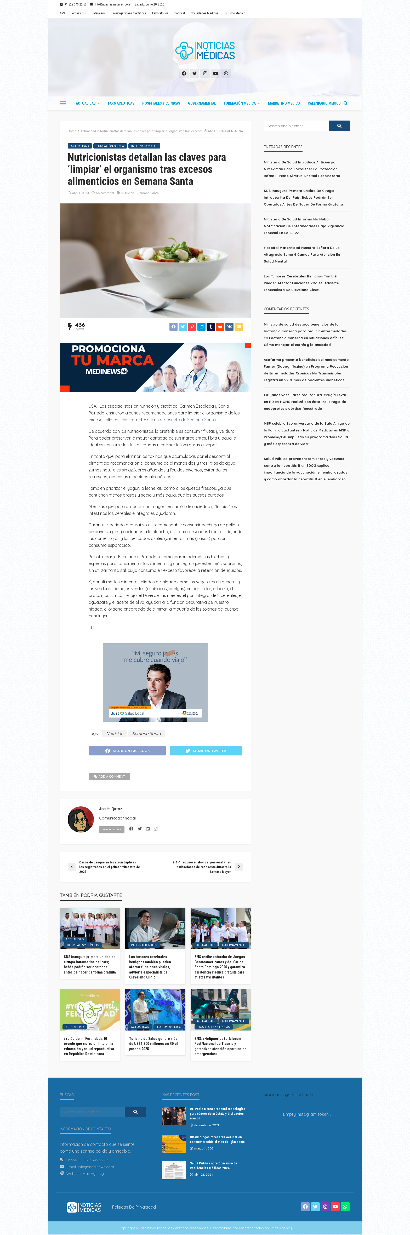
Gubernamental (202, 103)
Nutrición (127, 193)
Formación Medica (240, 103)
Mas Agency (93, 1174)
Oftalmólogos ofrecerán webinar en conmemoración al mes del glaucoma (217, 1139)
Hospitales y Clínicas (161, 103)
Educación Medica (110, 146)
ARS (62, 13)
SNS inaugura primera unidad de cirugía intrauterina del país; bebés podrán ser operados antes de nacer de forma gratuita (90, 965)
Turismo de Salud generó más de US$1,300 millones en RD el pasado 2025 (153, 1044)
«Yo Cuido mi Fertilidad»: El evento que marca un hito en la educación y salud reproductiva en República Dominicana (89, 1046)
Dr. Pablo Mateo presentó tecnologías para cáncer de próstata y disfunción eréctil (217, 1114)
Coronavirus (78, 13)
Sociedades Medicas (204, 13)
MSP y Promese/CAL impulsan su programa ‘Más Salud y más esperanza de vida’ (306, 437)
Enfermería (99, 13)
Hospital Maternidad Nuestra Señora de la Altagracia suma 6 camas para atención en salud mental (302, 254)
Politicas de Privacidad (134, 1207)
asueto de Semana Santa (191, 419)
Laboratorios (160, 13)
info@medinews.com (96, 1167)
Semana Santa (148, 193)
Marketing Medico (284, 103)
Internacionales (144, 146)
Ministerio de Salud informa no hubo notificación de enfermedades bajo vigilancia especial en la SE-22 (304, 226)
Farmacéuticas (121, 103)
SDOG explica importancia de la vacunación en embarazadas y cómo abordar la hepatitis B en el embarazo (305, 472)
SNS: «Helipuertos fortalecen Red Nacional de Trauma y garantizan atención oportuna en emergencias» (221, 1046)
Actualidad (86, 103)
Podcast (179, 13)
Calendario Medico (324, 103)
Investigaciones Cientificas (129, 13)
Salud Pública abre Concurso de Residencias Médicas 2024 (213, 1166)
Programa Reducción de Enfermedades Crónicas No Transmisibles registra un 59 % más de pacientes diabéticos (306, 373)
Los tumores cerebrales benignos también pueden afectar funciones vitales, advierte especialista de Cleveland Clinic (150, 967)
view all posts (112, 829)
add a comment (109, 777)
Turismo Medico (234, 13)
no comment (105, 193)
